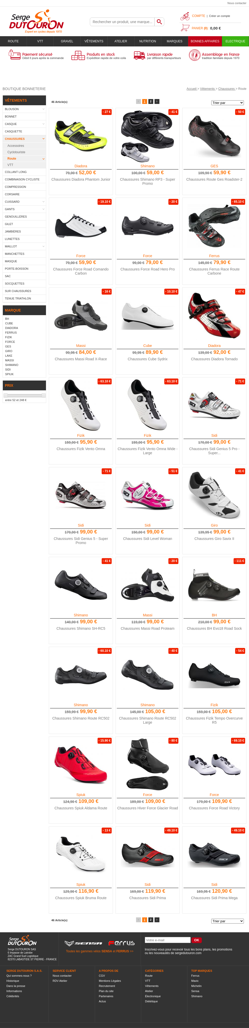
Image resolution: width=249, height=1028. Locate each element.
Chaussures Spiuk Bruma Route (81, 898)
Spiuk (80, 795)
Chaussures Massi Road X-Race (81, 359)
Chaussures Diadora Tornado (214, 359)
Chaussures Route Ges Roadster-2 (214, 179)
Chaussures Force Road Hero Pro (147, 269)
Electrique (235, 41)
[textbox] (122, 22)
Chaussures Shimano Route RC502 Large (147, 720)
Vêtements (93, 41)
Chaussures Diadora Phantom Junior (80, 179)
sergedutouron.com (188, 953)
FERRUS (122, 951)
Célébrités (12, 996)
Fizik (81, 435)
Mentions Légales (110, 980)
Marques (175, 41)
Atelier (120, 41)
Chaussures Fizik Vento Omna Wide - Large (147, 451)
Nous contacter (236, 3)
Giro (214, 525)
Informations (14, 991)
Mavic (195, 980)
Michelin (196, 985)
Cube (147, 346)
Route (13, 41)
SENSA (106, 951)
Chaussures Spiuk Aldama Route (80, 808)
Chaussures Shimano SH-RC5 (80, 628)
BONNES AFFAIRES (205, 41)
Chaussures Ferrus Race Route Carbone (214, 271)
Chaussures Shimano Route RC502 (81, 718)
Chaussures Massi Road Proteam (147, 628)
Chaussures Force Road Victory (214, 808)
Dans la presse (15, 985)
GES (214, 166)
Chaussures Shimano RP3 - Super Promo (147, 181)
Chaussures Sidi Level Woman (147, 539)
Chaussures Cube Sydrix (148, 359)
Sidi (214, 435)
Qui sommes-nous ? (19, 975)
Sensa (195, 991)
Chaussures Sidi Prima (147, 898)
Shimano (147, 166)
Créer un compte (219, 15)
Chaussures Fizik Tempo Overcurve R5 (214, 720)
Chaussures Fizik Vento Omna (80, 449)
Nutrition (147, 41)
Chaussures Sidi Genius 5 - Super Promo (81, 541)
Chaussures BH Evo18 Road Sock (214, 628)
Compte (198, 16)
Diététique (151, 1001)
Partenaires (106, 996)
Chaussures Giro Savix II (214, 539)
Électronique (153, 996)
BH (214, 615)
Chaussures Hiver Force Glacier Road (147, 808)
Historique (12, 980)
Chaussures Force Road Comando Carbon (81, 271)
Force (80, 256)
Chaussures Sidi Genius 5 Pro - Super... (214, 451)
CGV (102, 975)
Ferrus (214, 256)
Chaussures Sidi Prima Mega (214, 898)
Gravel (67, 41)
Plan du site (106, 991)
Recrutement (107, 985)
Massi (81, 346)
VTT (40, 41)
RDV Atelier (60, 980)
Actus (102, 1001)
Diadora (80, 166)
